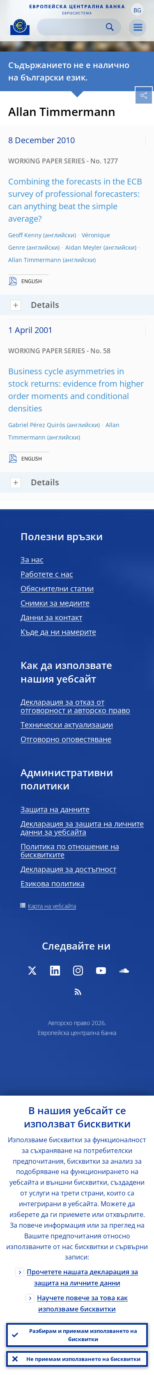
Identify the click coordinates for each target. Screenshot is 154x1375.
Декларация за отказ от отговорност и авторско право (75, 706)
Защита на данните (55, 809)
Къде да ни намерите (58, 632)
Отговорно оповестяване (66, 739)
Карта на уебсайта (52, 906)
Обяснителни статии (57, 588)
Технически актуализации (67, 725)
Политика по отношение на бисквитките (70, 850)
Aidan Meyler (83, 247)
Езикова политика (53, 883)
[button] (137, 9)
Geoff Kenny (24, 235)
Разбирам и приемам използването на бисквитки (83, 1335)
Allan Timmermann (34, 260)
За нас (32, 560)
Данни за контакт (51, 617)
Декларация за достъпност (68, 869)
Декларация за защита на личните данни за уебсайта (82, 828)
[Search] (72, 27)
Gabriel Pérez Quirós (36, 425)
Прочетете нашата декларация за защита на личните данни (82, 1277)
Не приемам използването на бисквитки (83, 1359)
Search (110, 27)
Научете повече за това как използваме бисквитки (82, 1303)
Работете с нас (47, 574)
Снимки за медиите (55, 603)
